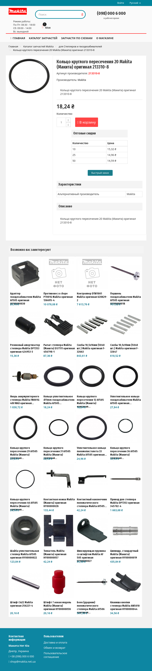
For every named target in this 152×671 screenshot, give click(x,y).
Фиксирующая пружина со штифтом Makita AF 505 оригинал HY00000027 (91, 556)
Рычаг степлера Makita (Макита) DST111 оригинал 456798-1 (59, 348)
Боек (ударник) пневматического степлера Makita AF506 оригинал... (91, 607)
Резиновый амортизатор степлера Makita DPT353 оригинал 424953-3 (25, 348)
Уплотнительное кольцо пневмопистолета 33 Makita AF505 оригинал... (92, 451)
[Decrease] (68, 124)
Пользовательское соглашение (55, 655)
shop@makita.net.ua (23, 661)
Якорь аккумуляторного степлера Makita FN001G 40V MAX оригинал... (24, 400)
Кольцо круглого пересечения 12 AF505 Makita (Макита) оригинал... (90, 401)
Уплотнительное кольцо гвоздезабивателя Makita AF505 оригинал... (125, 400)
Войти (120, 2)
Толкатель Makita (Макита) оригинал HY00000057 (54, 554)
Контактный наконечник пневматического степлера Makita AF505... (92, 503)
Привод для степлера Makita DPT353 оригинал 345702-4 (124, 503)
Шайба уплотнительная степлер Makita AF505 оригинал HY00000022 (24, 554)
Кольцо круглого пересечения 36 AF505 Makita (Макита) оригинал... (124, 453)
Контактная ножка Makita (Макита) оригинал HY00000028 (59, 503)
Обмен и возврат (54, 647)
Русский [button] (135, 2)
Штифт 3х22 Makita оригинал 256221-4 (21, 604)
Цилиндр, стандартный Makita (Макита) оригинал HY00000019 (124, 554)
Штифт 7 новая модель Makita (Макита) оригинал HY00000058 (57, 606)
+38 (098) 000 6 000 (22, 656)
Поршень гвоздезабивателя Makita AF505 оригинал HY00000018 (125, 298)
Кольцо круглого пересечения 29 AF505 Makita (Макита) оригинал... (23, 453)
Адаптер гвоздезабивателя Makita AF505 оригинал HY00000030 (25, 298)
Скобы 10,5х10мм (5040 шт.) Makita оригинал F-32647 (124, 348)
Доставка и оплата (55, 642)
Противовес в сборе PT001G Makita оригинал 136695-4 (58, 297)
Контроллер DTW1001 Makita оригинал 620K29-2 (92, 297)
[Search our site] (58, 14)
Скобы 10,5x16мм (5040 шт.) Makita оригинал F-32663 (91, 348)
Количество (65, 113)
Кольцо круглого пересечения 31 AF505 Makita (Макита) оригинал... (56, 453)
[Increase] (68, 120)
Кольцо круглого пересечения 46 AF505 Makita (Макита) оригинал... (24, 504)
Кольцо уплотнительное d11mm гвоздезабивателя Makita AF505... (58, 400)
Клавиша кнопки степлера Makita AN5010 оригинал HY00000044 (125, 606)
